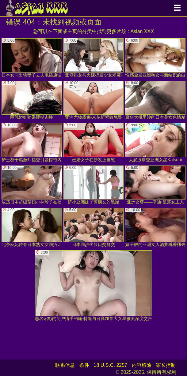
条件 (84, 365)
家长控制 (166, 365)
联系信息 (65, 365)
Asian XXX (142, 31)
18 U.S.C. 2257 (110, 365)
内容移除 (141, 365)
